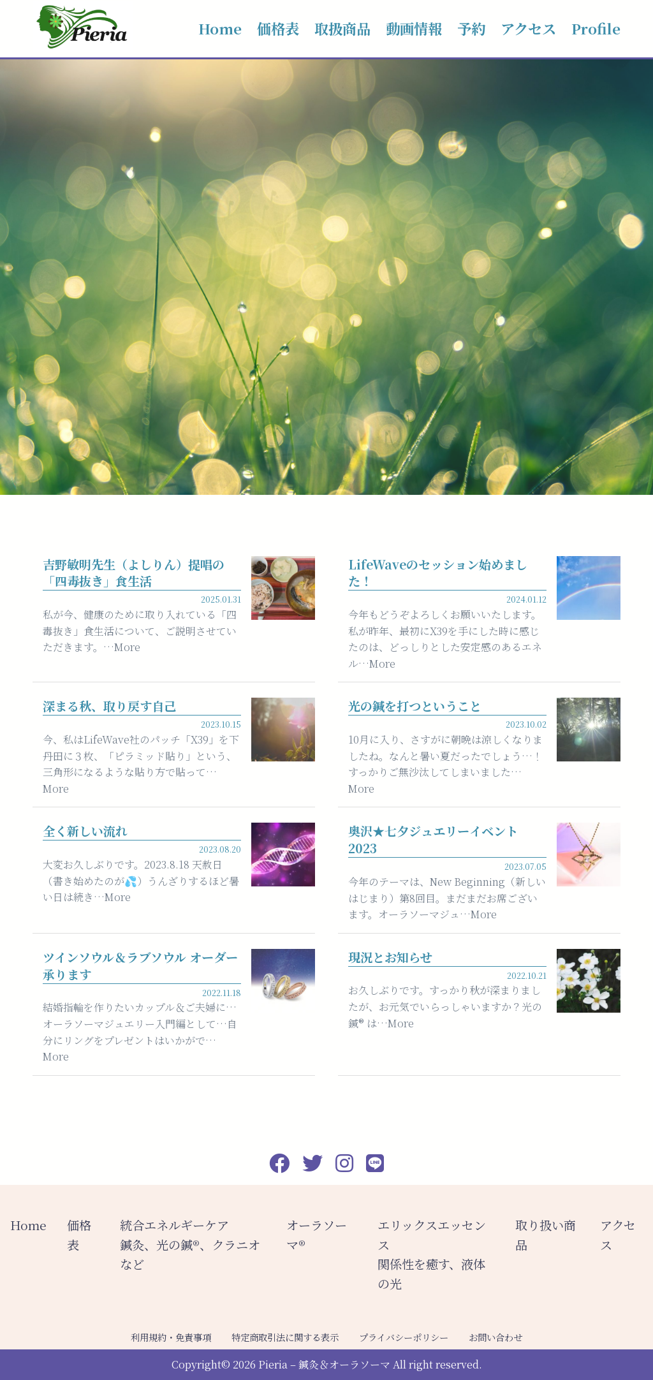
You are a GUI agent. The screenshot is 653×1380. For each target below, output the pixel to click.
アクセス (528, 28)
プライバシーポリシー (403, 1337)
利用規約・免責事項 (171, 1337)
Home (220, 28)
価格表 (278, 28)
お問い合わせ (495, 1337)
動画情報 (414, 28)
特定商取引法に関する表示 (285, 1337)
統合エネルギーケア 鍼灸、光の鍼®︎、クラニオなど (190, 1244)
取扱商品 (342, 28)
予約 (471, 28)
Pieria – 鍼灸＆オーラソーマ (324, 1364)
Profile (595, 28)
